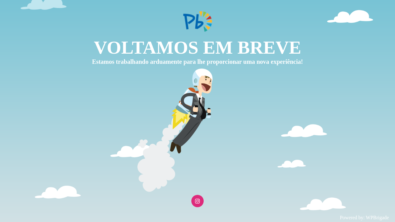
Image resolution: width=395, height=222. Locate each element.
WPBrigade (377, 217)
